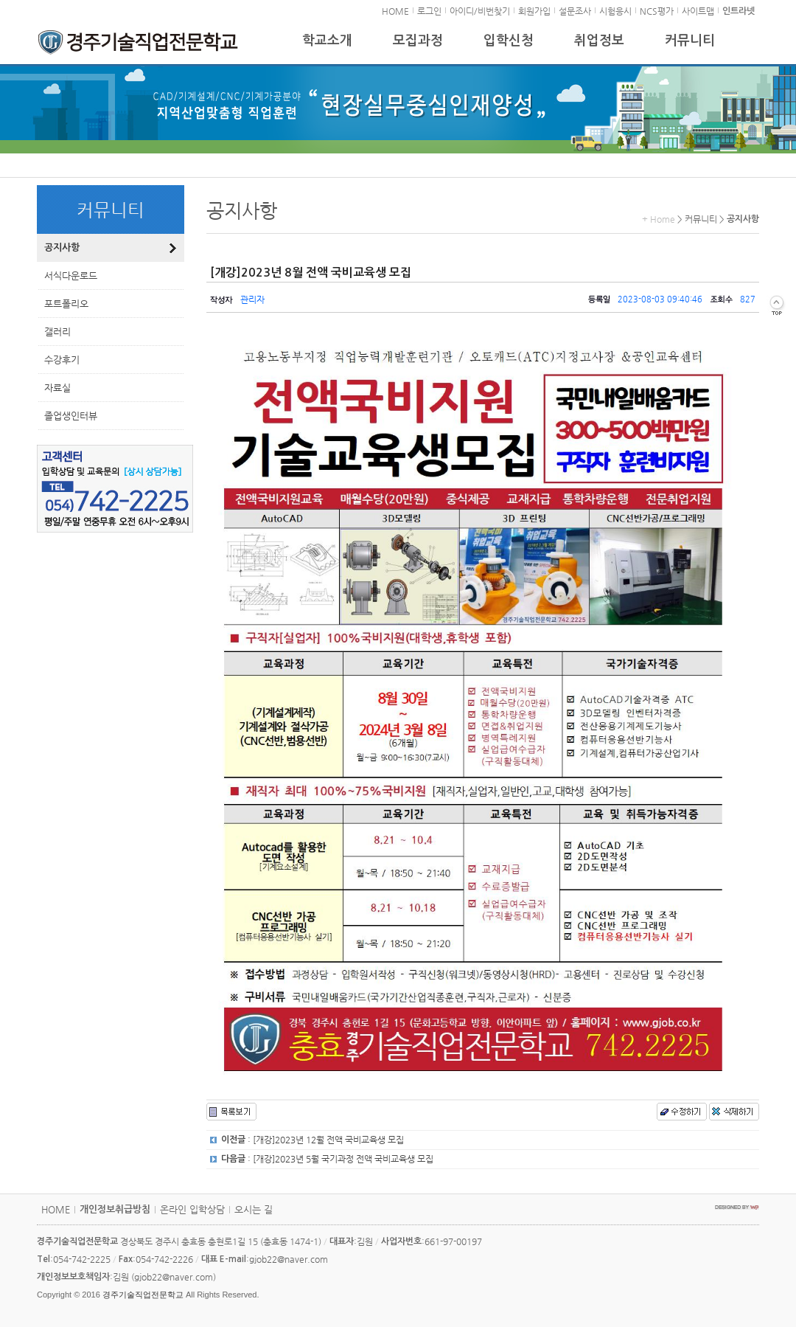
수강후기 (62, 359)
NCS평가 (657, 11)
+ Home (658, 219)
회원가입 (534, 11)
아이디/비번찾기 (480, 11)
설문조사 (575, 11)
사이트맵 (698, 11)
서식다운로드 (70, 275)
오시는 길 (253, 1209)
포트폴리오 (66, 303)
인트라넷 (738, 11)
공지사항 (62, 247)
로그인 (429, 11)
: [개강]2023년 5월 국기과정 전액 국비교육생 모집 (327, 1159)
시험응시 (615, 11)
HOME (395, 11)
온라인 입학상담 (192, 1209)
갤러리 (57, 331)
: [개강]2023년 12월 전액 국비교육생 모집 (312, 1139)
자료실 (57, 387)
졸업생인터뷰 (70, 415)
